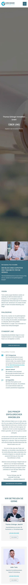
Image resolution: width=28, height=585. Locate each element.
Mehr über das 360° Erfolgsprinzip (14, 483)
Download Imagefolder (14, 345)
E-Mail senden (14, 537)
